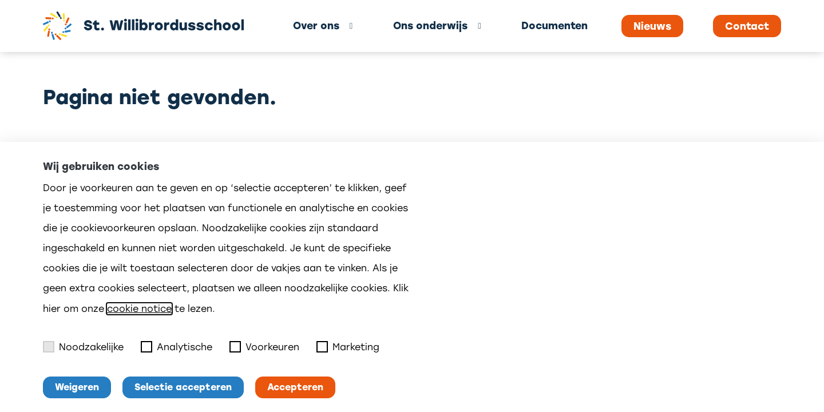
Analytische (176, 346)
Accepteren (295, 387)
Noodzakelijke (83, 346)
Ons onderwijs (430, 25)
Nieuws (652, 26)
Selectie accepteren (183, 387)
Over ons (316, 25)
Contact (747, 26)
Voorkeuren (264, 346)
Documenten (554, 25)
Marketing (347, 346)
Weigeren (77, 387)
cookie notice (139, 308)
